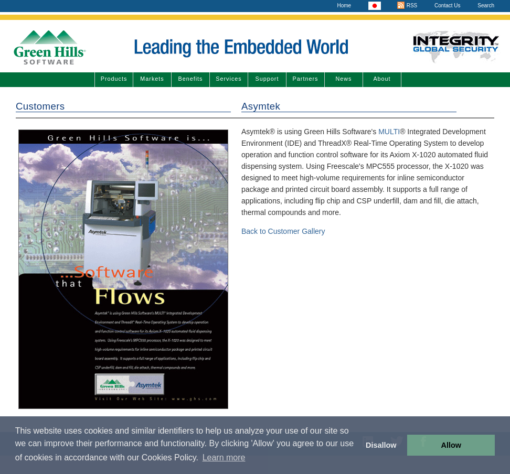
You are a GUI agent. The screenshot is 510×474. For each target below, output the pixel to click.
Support (267, 79)
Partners (305, 79)
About (381, 79)
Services (228, 79)
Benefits (190, 79)
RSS (407, 5)
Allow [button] (451, 445)
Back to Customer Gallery (283, 231)
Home (344, 5)
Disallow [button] (381, 445)
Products (114, 79)
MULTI (389, 131)
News (344, 79)
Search (485, 5)
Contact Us (447, 5)
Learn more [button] (224, 457)
